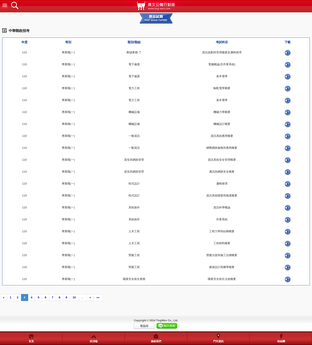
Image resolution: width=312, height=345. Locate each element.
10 (74, 297)
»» (97, 297)
